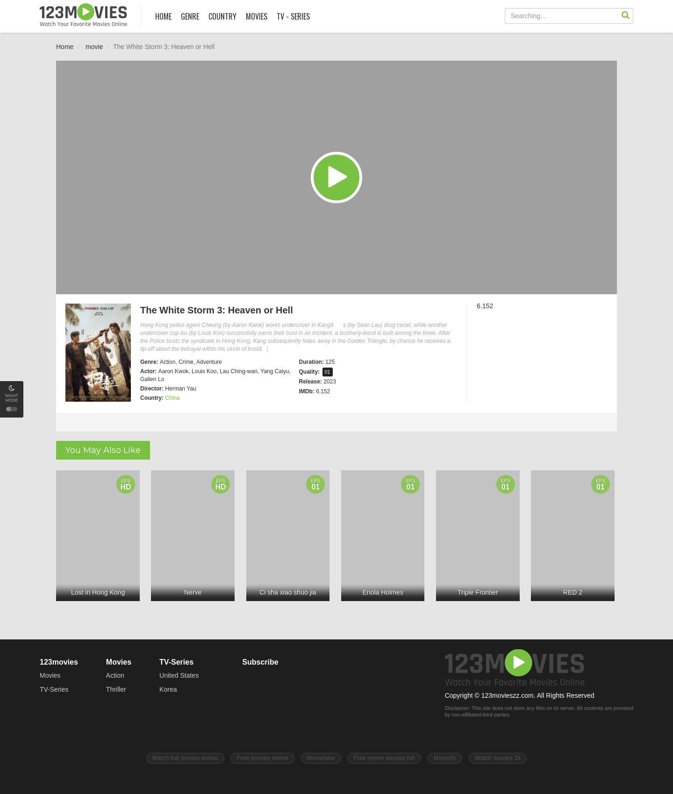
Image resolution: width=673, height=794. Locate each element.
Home (64, 46)
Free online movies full (384, 758)
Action (115, 675)
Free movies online (262, 758)
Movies (50, 675)
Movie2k (445, 758)
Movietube (321, 758)
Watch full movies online (185, 758)
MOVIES (256, 16)
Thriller (116, 689)
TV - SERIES (293, 16)
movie (94, 46)
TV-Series (54, 689)
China (172, 398)
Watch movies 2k (498, 758)
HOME (163, 16)
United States (179, 675)
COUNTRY (222, 16)
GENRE (190, 16)
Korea (168, 689)
